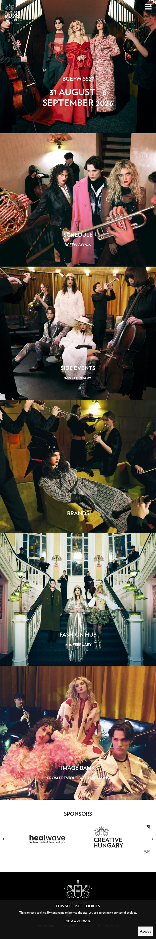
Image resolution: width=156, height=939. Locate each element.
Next (152, 839)
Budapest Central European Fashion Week (12, 16)
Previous (3, 839)
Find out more (78, 920)
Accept (145, 931)
